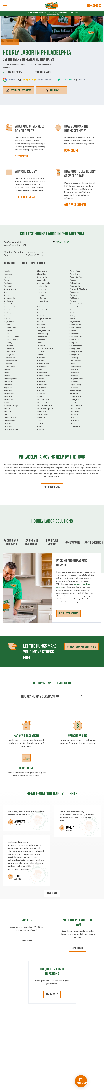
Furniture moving (52, 542)
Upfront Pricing (77, 735)
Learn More (26, 940)
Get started (22, 156)
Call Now (52, 90)
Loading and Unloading (31, 542)
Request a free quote (18, 90)
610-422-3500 (94, 5)
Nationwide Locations (26, 735)
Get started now (52, 487)
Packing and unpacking (11, 542)
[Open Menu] (5, 5)
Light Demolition (93, 542)
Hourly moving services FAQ (51, 696)
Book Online (26, 768)
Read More (52, 893)
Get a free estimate (75, 204)
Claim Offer (73, 13)
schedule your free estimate (81, 647)
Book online (71, 150)
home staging (72, 542)
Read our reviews (25, 197)
